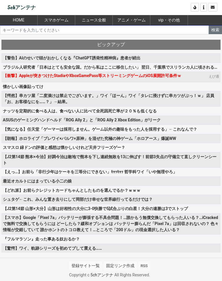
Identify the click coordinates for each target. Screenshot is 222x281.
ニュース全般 (94, 20)
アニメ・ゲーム (131, 20)
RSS (143, 265)
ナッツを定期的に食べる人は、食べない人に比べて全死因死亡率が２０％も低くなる (80, 111)
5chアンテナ (21, 7)
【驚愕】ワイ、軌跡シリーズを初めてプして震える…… (52, 248)
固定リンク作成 (120, 265)
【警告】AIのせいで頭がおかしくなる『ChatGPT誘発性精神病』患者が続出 (71, 58)
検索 (215, 30)
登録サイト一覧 (85, 265)
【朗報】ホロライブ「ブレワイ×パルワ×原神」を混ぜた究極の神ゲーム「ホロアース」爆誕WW (89, 138)
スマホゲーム (56, 20)
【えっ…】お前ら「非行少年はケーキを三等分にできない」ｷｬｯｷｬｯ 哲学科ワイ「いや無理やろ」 (90, 171)
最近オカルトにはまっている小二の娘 (37, 181)
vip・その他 (169, 20)
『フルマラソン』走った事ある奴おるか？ (41, 239)
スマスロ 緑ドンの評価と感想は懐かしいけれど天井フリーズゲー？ (64, 147)
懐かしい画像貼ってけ (23, 86)
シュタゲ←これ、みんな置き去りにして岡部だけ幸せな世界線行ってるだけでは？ (78, 199)
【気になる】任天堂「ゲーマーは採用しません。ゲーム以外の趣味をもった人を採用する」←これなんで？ (100, 129)
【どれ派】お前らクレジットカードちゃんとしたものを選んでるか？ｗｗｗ (71, 190)
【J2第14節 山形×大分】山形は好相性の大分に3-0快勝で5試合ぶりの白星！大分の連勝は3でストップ (95, 208)
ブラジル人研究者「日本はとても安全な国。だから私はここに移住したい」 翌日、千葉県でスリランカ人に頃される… (110, 67)
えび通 (214, 76)
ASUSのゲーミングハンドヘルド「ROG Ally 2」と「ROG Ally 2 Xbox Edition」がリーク (82, 120)
